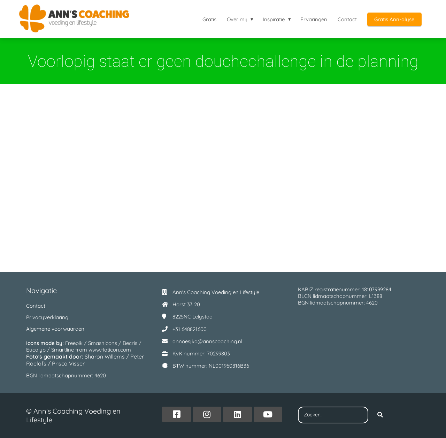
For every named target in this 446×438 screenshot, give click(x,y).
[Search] (380, 415)
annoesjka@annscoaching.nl (207, 341)
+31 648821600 (189, 329)
